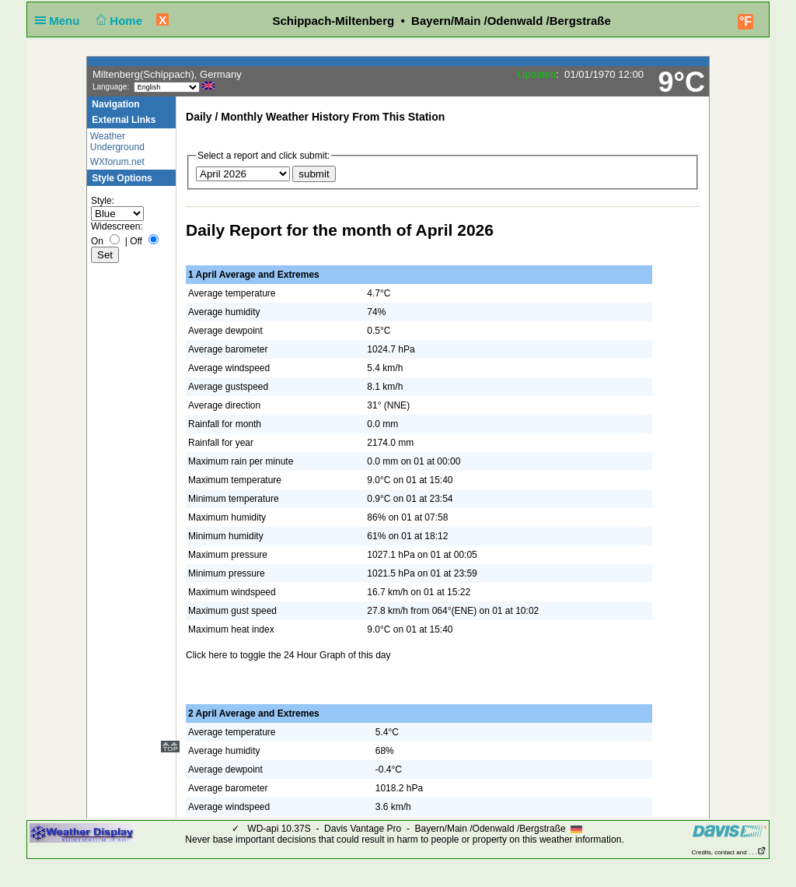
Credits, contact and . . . (729, 852)
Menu (60, 20)
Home (117, 20)
